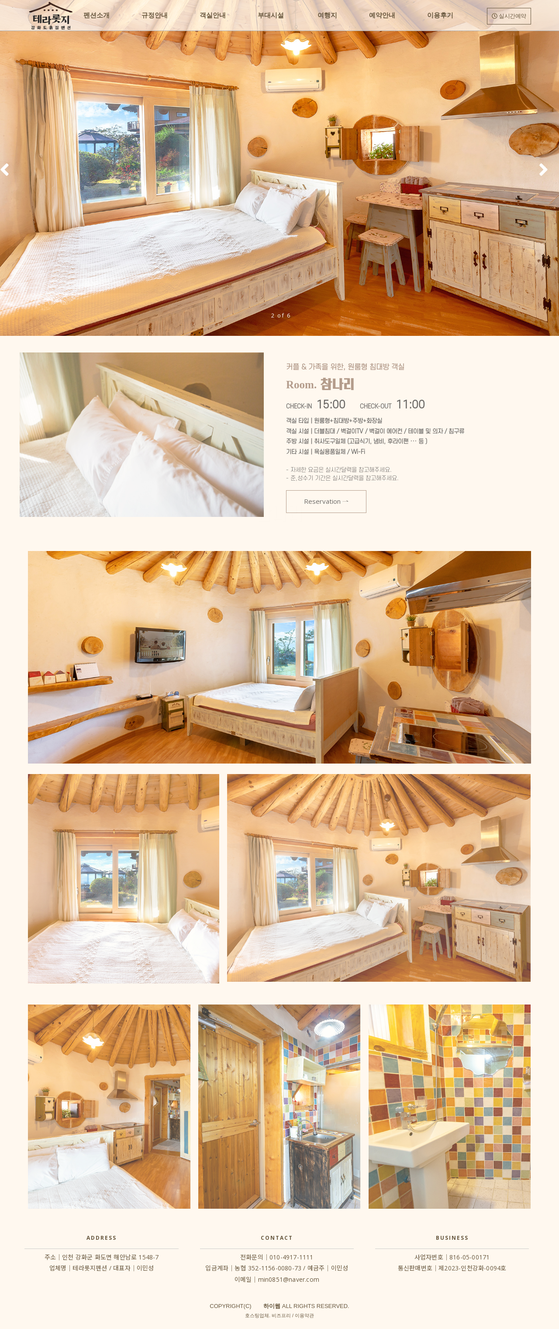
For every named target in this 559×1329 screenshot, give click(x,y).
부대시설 (271, 15)
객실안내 (213, 15)
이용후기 (440, 15)
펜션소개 (96, 15)
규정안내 (154, 15)
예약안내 (382, 15)
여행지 (326, 15)
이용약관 (304, 1315)
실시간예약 (509, 16)
